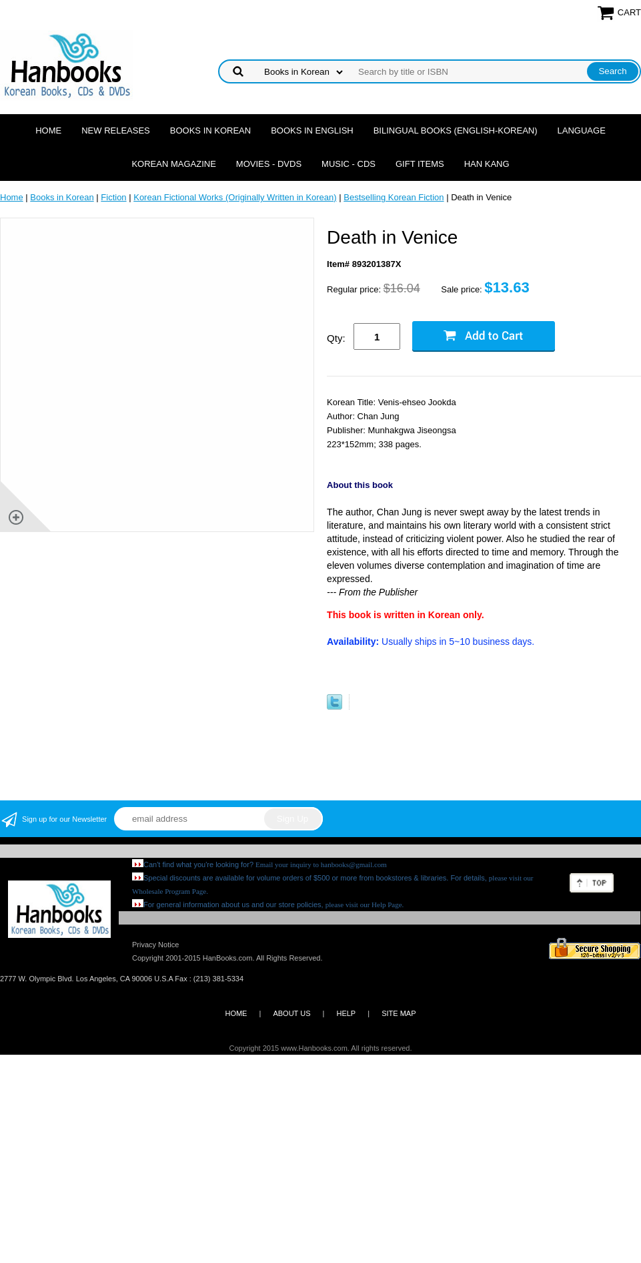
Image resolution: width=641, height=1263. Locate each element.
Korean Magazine (173, 164)
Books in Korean (210, 130)
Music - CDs (349, 164)
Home (48, 130)
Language (582, 130)
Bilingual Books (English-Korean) (456, 130)
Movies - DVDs (268, 164)
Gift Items (420, 164)
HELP (346, 1013)
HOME (236, 1013)
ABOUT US (291, 1013)
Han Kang (487, 164)
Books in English (312, 130)
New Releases (115, 130)
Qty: (336, 338)
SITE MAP (399, 1013)
